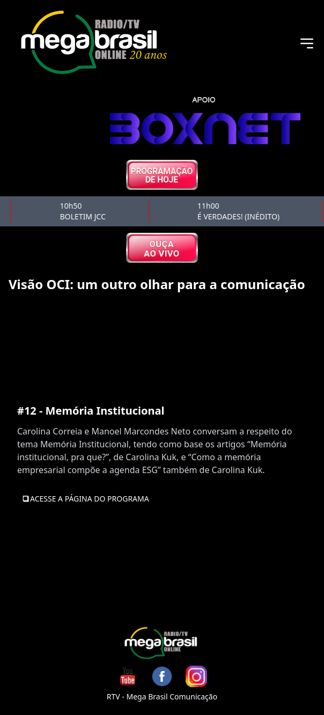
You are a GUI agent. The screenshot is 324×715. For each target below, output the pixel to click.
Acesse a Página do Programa (85, 498)
